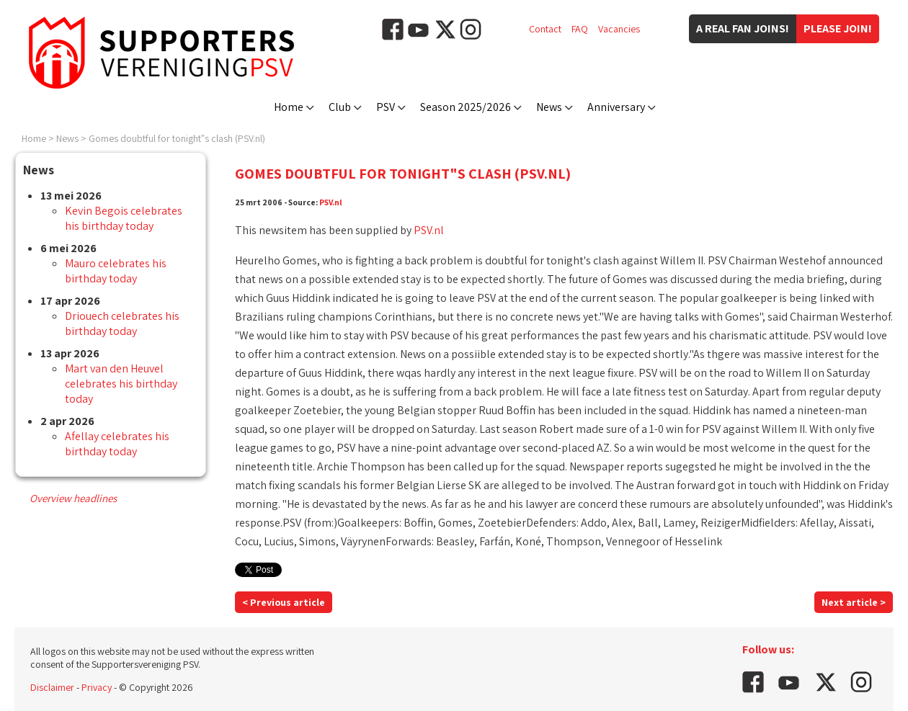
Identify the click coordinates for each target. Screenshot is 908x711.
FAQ (579, 28)
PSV (385, 107)
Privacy (96, 687)
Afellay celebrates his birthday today (117, 444)
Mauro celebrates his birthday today (115, 271)
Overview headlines (73, 498)
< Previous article (283, 602)
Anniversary (616, 107)
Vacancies (619, 28)
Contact (545, 28)
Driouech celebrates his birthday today (122, 323)
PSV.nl (330, 202)
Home (288, 107)
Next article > (854, 602)
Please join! (838, 28)
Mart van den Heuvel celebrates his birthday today (121, 383)
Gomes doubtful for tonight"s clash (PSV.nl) (177, 138)
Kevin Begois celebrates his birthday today (123, 218)
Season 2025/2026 (465, 107)
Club (340, 107)
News (549, 107)
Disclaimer (52, 687)
